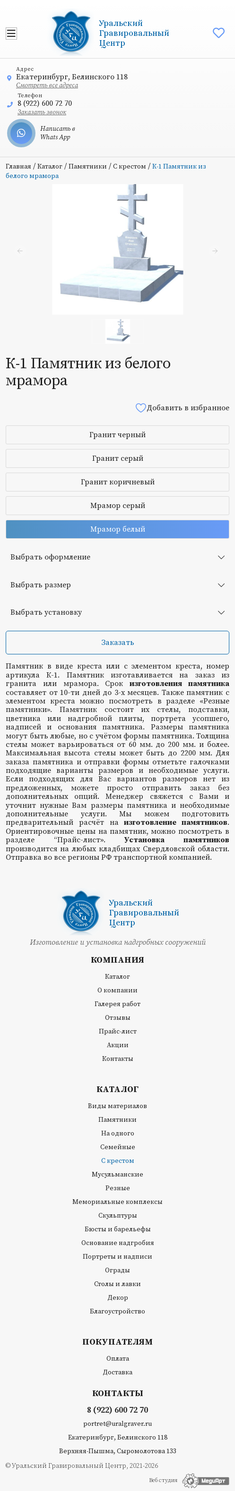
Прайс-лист (118, 1031)
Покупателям (117, 1342)
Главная (18, 166)
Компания (117, 960)
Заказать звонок (41, 112)
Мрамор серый (117, 505)
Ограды (117, 1270)
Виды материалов (117, 1106)
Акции (118, 1045)
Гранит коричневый (118, 482)
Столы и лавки (117, 1284)
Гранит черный (117, 435)
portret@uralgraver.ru (117, 1424)
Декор (117, 1298)
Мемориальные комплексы (117, 1202)
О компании (117, 990)
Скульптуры (117, 1215)
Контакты (117, 1059)
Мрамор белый (117, 529)
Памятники (88, 166)
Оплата (117, 1358)
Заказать (117, 642)
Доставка (117, 1372)
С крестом (129, 166)
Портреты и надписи (117, 1257)
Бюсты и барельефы (118, 1229)
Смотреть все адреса (47, 85)
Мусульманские (117, 1174)
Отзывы (118, 1018)
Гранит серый (117, 458)
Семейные (117, 1147)
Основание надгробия (117, 1243)
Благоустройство (117, 1311)
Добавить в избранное (182, 408)
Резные (117, 1188)
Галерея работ (117, 1004)
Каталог (49, 166)
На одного (117, 1133)
